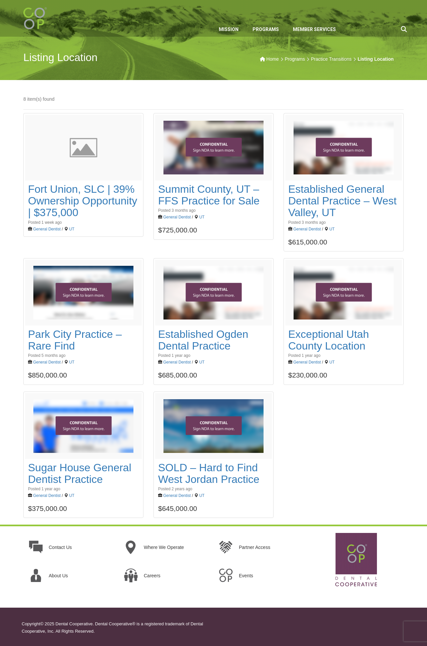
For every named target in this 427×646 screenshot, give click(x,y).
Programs (295, 59)
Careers (152, 575)
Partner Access (254, 547)
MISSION (229, 29)
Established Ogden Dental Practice (203, 340)
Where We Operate (164, 547)
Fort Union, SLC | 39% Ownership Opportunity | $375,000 (82, 200)
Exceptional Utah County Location (328, 340)
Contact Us (60, 547)
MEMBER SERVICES (314, 29)
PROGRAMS (266, 29)
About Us (58, 575)
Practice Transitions (331, 59)
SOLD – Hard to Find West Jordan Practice (209, 473)
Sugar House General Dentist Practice (79, 473)
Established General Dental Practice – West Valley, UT (342, 200)
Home (272, 59)
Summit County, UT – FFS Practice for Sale (209, 195)
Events (246, 575)
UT (71, 229)
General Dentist (47, 229)
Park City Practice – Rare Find (75, 340)
